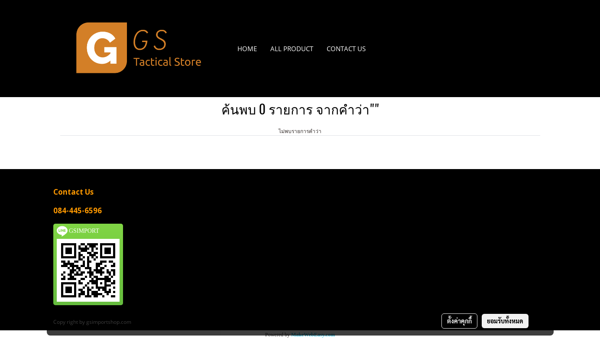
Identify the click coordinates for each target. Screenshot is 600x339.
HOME (247, 48)
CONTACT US (346, 48)
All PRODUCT (291, 48)
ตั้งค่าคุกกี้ (459, 321)
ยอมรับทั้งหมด (505, 321)
